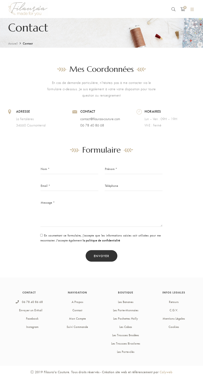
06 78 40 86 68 (92, 125)
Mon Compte (77, 318)
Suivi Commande (77, 327)
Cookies (174, 327)
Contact (77, 310)
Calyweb (166, 371)
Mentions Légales (174, 318)
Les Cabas (125, 327)
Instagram (29, 327)
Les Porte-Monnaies (125, 310)
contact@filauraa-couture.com (100, 119)
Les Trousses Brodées (125, 335)
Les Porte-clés (125, 352)
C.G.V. (173, 310)
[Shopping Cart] (182, 9)
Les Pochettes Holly (125, 318)
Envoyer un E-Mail (30, 310)
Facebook (29, 318)
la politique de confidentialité (101, 240)
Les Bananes (125, 302)
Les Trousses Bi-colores (125, 343)
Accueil (13, 43)
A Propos (77, 302)
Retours (174, 302)
